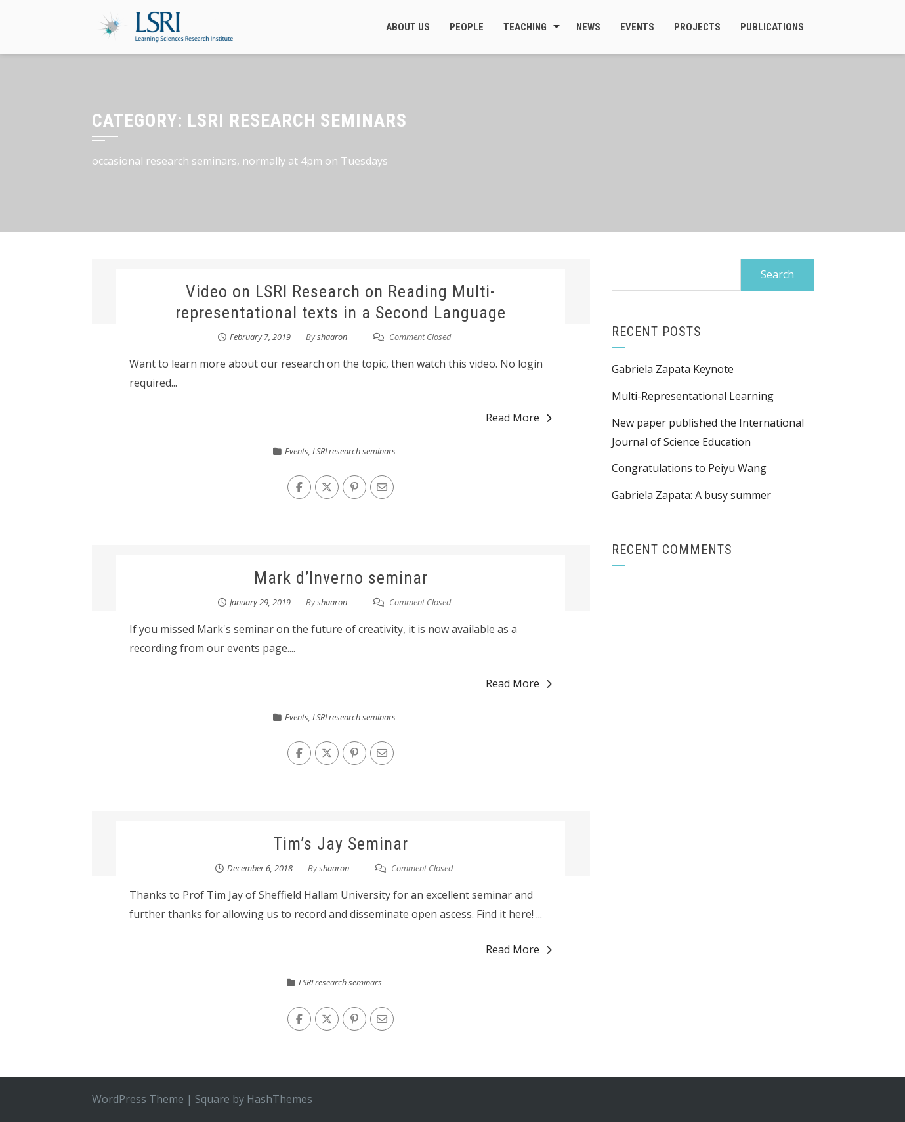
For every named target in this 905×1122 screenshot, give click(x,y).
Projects (697, 27)
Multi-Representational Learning (693, 396)
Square (212, 1099)
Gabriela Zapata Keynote (673, 369)
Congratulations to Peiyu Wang (689, 468)
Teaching (525, 27)
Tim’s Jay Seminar (340, 843)
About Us (408, 27)
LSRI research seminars (354, 451)
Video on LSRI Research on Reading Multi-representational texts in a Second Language (340, 302)
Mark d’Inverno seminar (341, 578)
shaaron (332, 337)
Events (637, 27)
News (588, 27)
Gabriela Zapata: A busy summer (691, 495)
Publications (772, 27)
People (467, 27)
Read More (519, 417)
